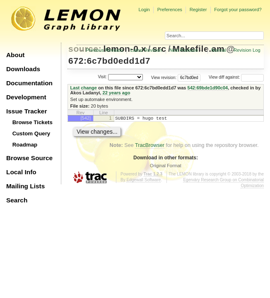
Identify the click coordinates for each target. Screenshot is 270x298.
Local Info (21, 171)
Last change (83, 87)
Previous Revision (104, 50)
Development (26, 97)
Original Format (165, 166)
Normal (218, 50)
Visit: (102, 76)
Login (143, 9)
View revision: (164, 77)
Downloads (23, 68)
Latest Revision (146, 50)
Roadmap (25, 145)
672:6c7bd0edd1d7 (109, 60)
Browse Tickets (32, 122)
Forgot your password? (237, 9)
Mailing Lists (25, 186)
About (15, 54)
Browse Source (29, 157)
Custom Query (31, 133)
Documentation (29, 83)
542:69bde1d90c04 (208, 87)
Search (16, 200)
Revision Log (247, 50)
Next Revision (183, 50)
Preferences (169, 9)
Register (198, 9)
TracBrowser (149, 146)
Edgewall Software (143, 181)
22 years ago (116, 92)
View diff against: (236, 77)
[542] (86, 117)
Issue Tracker (26, 111)
